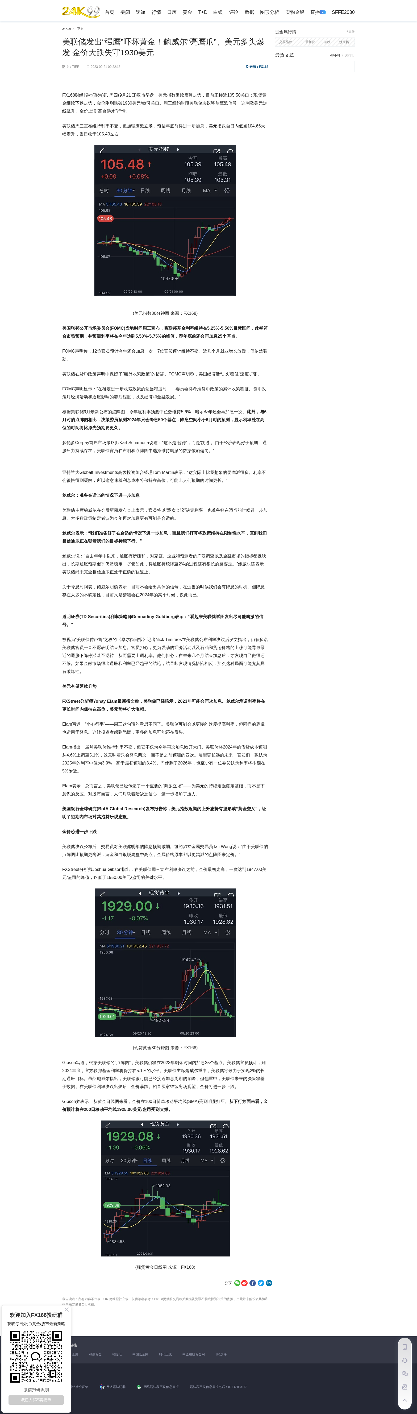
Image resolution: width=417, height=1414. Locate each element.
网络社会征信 (78, 1387)
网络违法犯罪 (116, 1387)
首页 (109, 12)
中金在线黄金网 (193, 1354)
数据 (249, 12)
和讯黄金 (95, 1354)
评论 (234, 12)
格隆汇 (117, 1354)
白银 (218, 12)
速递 (140, 12)
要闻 (125, 12)
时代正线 (165, 1354)
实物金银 (295, 12)
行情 (156, 12)
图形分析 (269, 12)
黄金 (187, 12)
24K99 (66, 29)
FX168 (263, 67)
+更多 (351, 31)
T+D (202, 12)
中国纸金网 (140, 1354)
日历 (172, 12)
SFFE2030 (343, 12)
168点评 (221, 1354)
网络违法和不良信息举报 (161, 1387)
